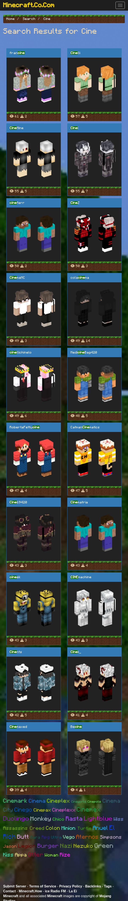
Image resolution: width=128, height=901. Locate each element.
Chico (59, 819)
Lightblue (98, 819)
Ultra (56, 837)
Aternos (87, 837)
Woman (52, 855)
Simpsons (111, 837)
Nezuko (83, 846)
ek (15, 577)
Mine (17, 128)
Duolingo (16, 819)
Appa (21, 855)
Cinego (23, 810)
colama (80, 277)
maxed (18, 726)
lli (75, 53)
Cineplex (58, 801)
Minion (70, 828)
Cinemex (89, 809)
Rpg (46, 837)
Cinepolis (94, 801)
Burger (48, 846)
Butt (23, 837)
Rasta (74, 819)
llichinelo (21, 352)
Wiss (119, 819)
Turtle (85, 828)
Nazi (66, 846)
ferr (17, 203)
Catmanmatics (85, 427)
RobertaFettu (25, 427)
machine (81, 577)
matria (79, 502)
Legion (27, 846)
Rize (65, 855)
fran (17, 53)
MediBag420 (84, 352)
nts (16, 652)
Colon (53, 828)
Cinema (37, 801)
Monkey (40, 819)
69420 (18, 502)
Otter (36, 855)
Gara (35, 837)
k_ (76, 652)
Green (104, 846)
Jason (10, 846)
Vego (69, 837)
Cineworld (78, 801)
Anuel (100, 828)
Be (76, 726)
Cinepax (42, 810)
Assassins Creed (24, 828)
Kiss (8, 855)
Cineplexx (64, 810)
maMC (17, 277)
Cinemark (15, 801)
